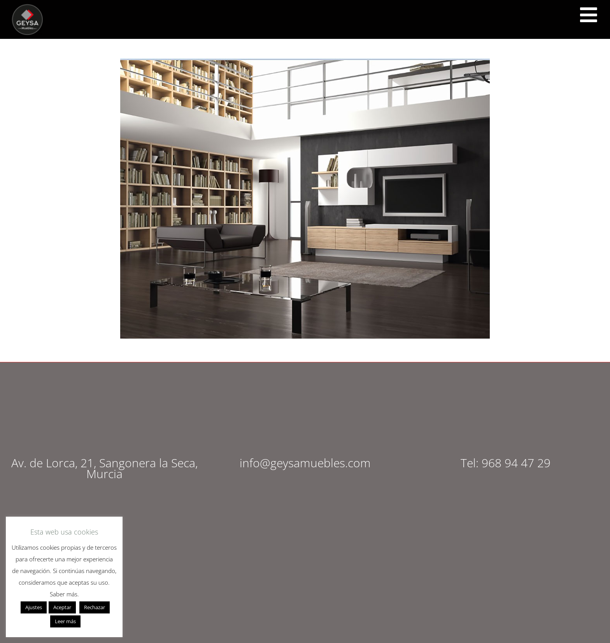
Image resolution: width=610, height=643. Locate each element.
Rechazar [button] (94, 607)
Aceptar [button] (62, 607)
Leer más (65, 621)
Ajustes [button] (33, 607)
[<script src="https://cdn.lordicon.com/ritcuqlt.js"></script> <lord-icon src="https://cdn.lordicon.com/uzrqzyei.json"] (588, 14)
